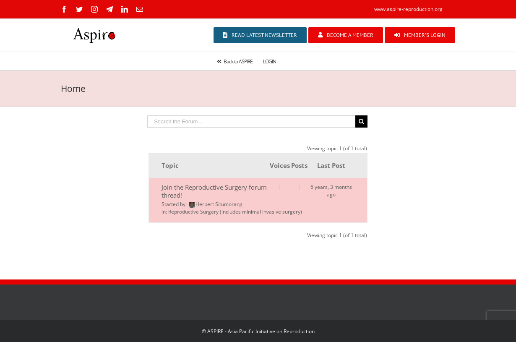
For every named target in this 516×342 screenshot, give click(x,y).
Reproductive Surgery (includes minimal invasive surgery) (235, 211)
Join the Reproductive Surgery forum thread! (214, 191)
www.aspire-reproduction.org (408, 9)
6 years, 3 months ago (331, 190)
